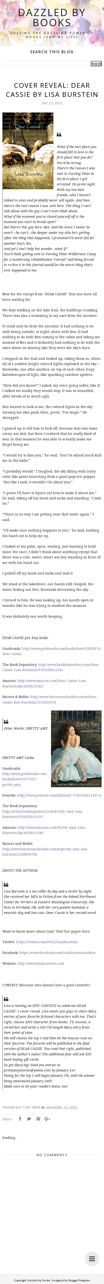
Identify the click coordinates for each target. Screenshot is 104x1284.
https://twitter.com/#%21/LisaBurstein (47, 942)
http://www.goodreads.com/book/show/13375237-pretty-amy (24, 779)
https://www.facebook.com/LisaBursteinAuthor (57, 952)
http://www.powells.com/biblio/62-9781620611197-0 (59, 795)
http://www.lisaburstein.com (40, 963)
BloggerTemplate (79, 1280)
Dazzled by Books (52, 17)
